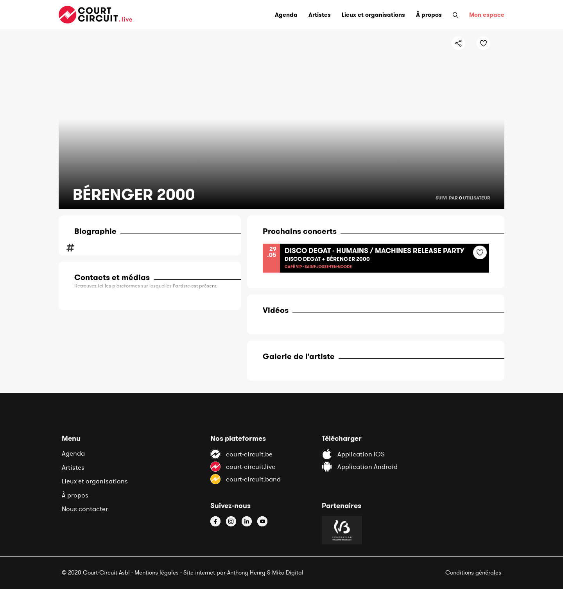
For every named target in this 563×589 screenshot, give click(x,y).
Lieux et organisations (95, 481)
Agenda (73, 453)
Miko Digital (287, 572)
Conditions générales (473, 572)
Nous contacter (85, 509)
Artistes (73, 467)
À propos (75, 495)
